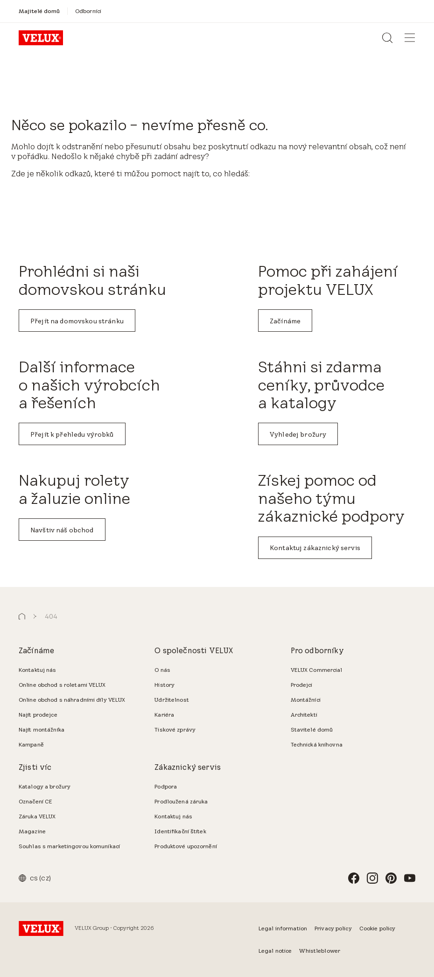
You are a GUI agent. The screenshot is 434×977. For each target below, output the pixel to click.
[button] (22, 616)
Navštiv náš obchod (62, 530)
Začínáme (285, 321)
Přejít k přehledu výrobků (72, 434)
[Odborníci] (88, 11)
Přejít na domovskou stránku (77, 321)
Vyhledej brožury (298, 434)
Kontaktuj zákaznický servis (315, 548)
